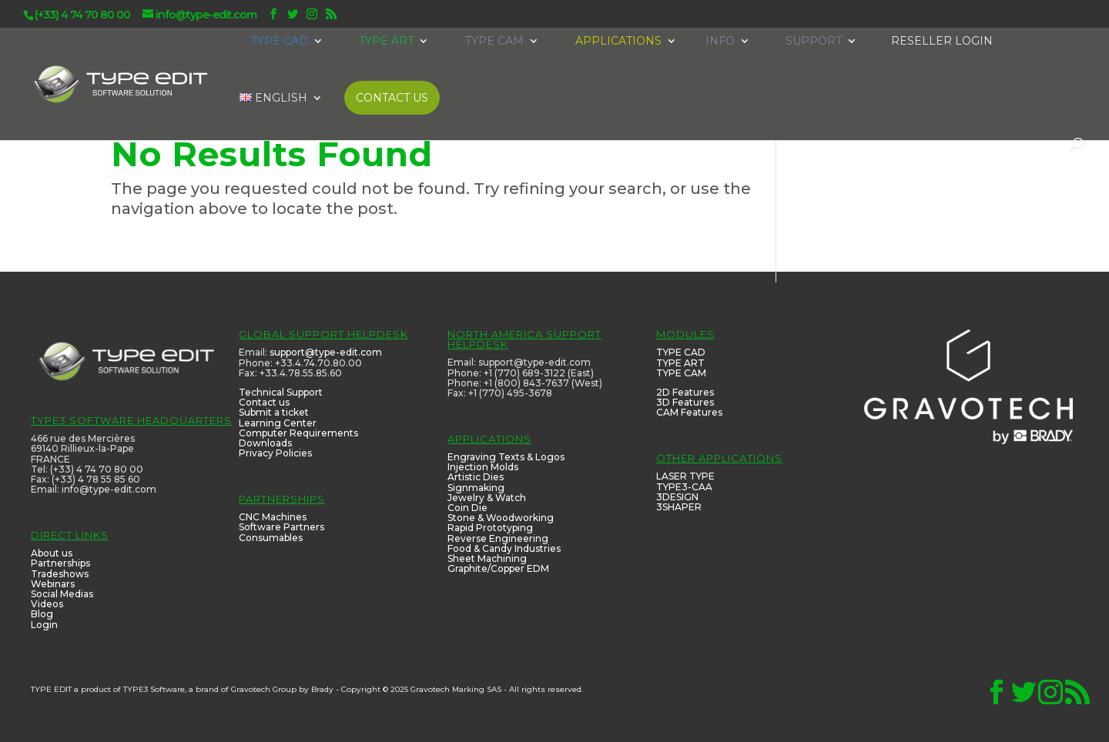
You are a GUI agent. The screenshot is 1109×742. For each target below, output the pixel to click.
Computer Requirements (298, 433)
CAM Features (689, 412)
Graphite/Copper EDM (498, 568)
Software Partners (281, 527)
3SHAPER (679, 507)
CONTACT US (392, 98)
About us (51, 553)
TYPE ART (680, 363)
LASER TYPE (685, 476)
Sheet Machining (487, 558)
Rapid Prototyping (490, 527)
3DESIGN (677, 497)
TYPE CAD (680, 352)
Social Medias (62, 594)
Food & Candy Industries (504, 548)
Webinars (53, 584)
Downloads (265, 443)
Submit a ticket (274, 412)
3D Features (685, 402)
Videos (47, 604)
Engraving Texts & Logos (506, 457)
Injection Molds (482, 467)
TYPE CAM (681, 373)
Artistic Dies (475, 477)
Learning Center (278, 423)
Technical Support (281, 392)
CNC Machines (273, 517)
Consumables (271, 537)
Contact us (264, 402)
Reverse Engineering (497, 538)
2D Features (685, 392)
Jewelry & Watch (486, 497)
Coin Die (467, 507)
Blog (42, 614)
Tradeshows (60, 574)
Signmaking (475, 487)
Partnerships (60, 563)
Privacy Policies (275, 453)
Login (44, 624)
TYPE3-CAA (684, 487)
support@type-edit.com (326, 352)
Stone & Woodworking (500, 517)
